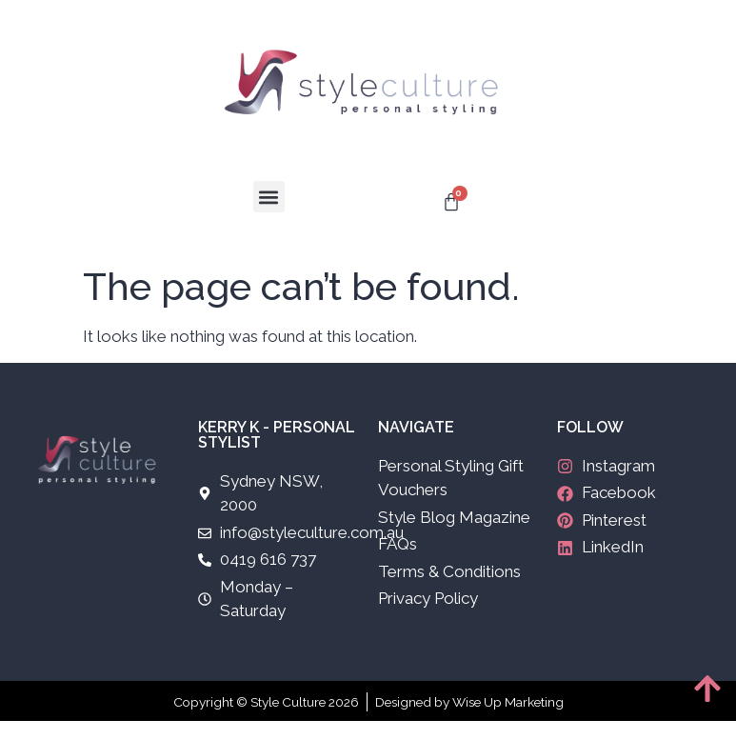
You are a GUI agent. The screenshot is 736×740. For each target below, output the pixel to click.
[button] (269, 196)
